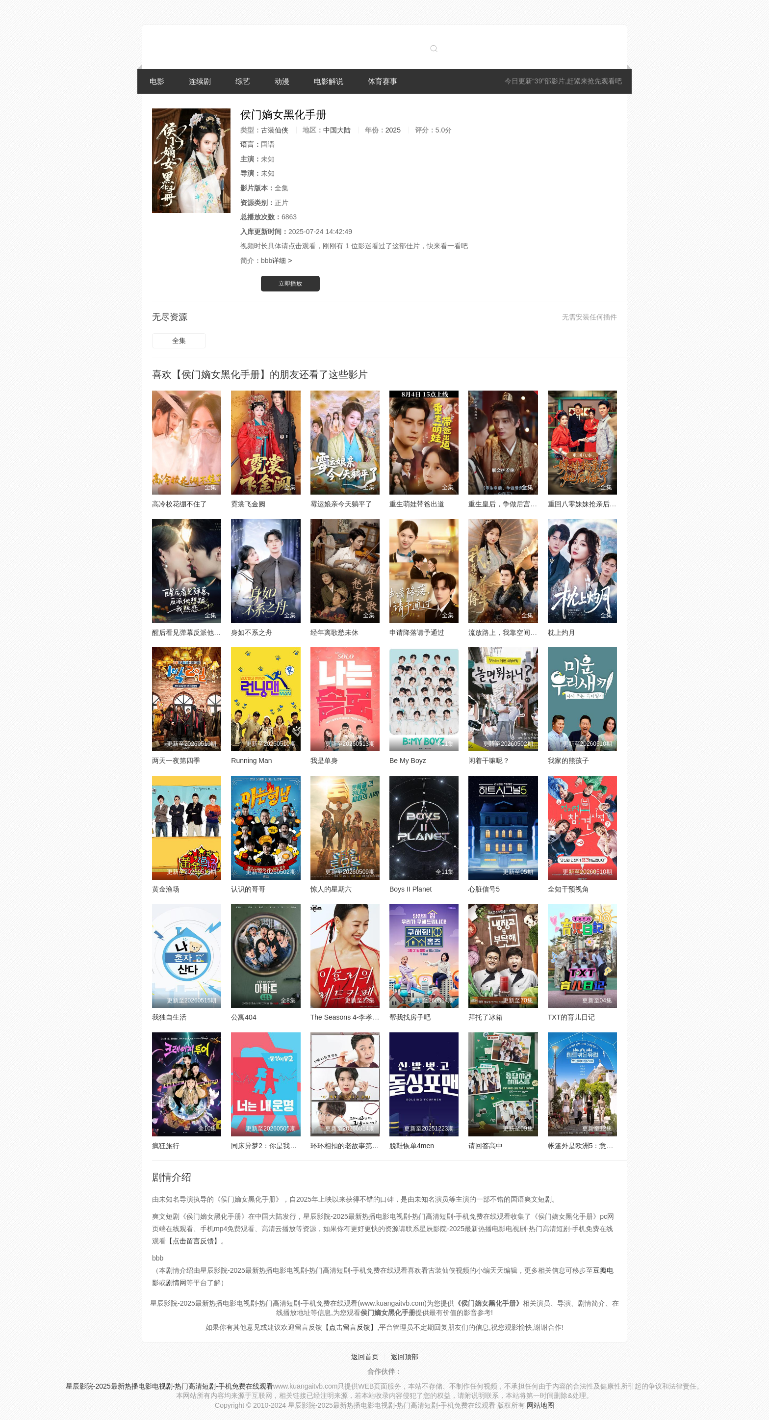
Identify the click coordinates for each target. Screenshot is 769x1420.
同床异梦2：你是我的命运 (270, 1146)
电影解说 (328, 81)
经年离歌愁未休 (334, 632)
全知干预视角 (568, 889)
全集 (179, 340)
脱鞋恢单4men (411, 1146)
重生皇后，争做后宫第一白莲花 (516, 504)
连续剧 (200, 81)
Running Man (251, 760)
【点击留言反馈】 (193, 1241)
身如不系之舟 (251, 632)
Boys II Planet (410, 889)
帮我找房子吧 (410, 1017)
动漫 (282, 81)
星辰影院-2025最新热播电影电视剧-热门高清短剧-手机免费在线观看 (169, 1386)
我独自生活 (169, 1017)
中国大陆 (337, 130)
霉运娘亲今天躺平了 (341, 504)
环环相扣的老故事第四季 (348, 1146)
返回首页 (365, 1357)
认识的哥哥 (248, 889)
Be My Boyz (407, 760)
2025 (393, 130)
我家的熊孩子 (568, 760)
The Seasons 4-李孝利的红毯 (355, 1017)
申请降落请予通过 (416, 632)
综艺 (242, 81)
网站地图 (540, 1405)
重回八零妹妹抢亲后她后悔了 (592, 504)
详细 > (282, 260)
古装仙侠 (274, 130)
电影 (157, 81)
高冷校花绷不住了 (179, 504)
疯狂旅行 (165, 1146)
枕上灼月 (561, 632)
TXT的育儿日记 (571, 1017)
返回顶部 (404, 1357)
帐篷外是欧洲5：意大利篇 (587, 1146)
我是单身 (324, 760)
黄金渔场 (165, 889)
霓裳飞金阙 (248, 504)
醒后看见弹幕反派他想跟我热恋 (200, 632)
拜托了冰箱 (485, 1017)
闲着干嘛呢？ (489, 760)
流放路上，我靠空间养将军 (509, 632)
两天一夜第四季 (176, 760)
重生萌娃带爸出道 (416, 504)
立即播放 (290, 283)
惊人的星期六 (331, 889)
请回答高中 (485, 1146)
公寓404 (243, 1017)
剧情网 (176, 1283)
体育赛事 (382, 81)
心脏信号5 (484, 889)
